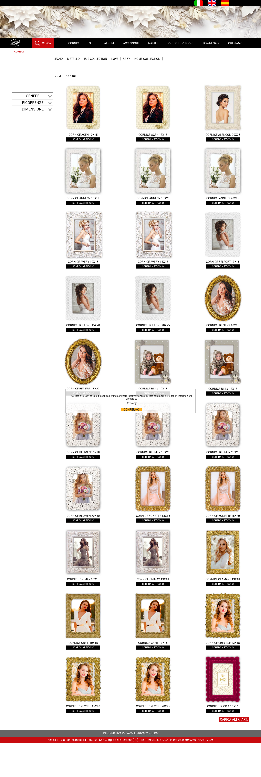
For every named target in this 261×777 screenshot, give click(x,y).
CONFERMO (131, 409)
